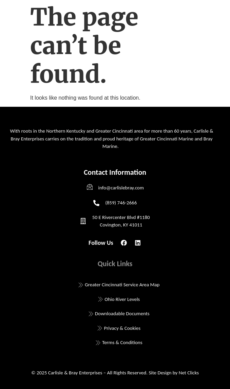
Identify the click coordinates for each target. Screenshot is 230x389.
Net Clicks (189, 373)
